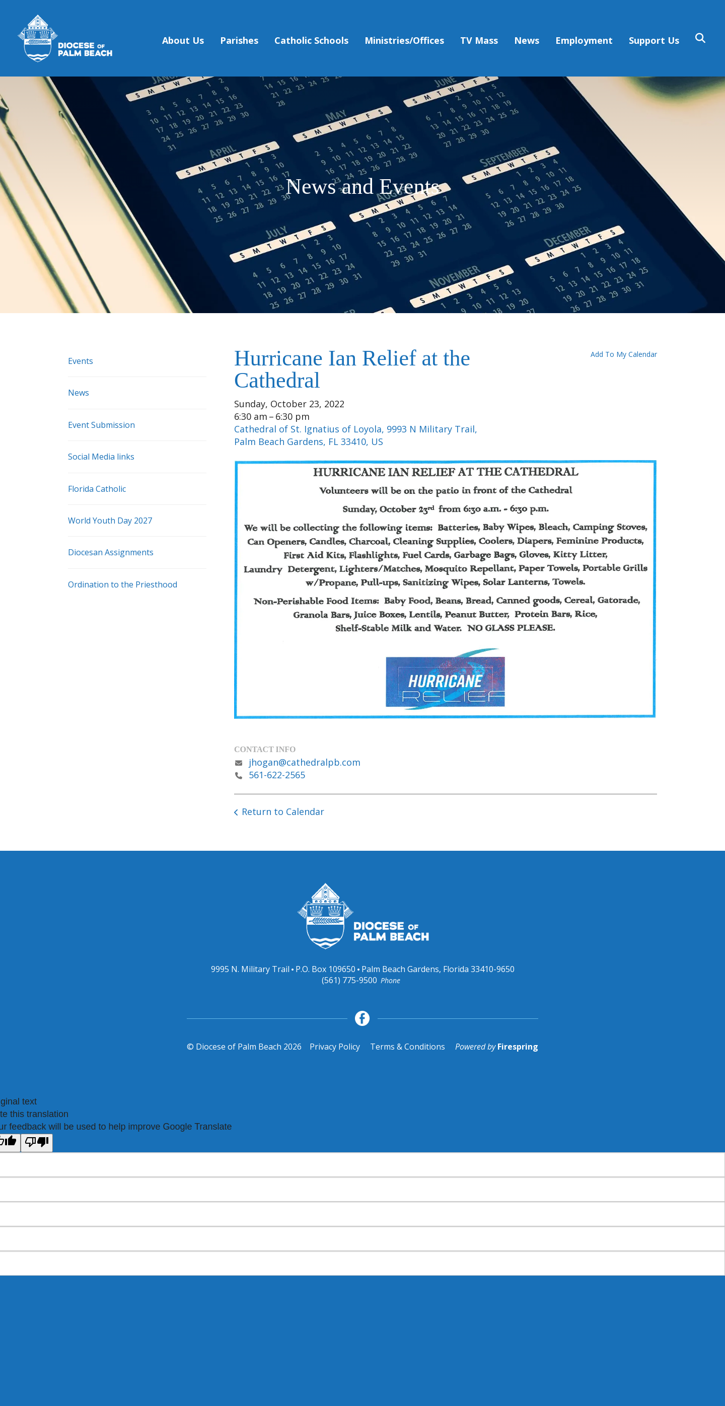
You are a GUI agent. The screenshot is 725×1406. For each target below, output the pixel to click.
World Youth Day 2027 (110, 520)
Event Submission (101, 424)
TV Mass (479, 40)
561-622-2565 (277, 775)
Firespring (517, 1046)
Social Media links (101, 456)
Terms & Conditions (407, 1046)
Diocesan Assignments (111, 552)
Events (80, 360)
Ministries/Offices (404, 40)
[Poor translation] (37, 1143)
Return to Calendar (283, 811)
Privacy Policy (335, 1046)
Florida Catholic (97, 488)
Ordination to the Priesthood (122, 584)
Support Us (654, 40)
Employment (584, 40)
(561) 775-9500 (349, 980)
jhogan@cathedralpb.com (304, 762)
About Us (183, 40)
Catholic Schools (311, 40)
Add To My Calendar (624, 354)
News (526, 40)
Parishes (239, 40)
